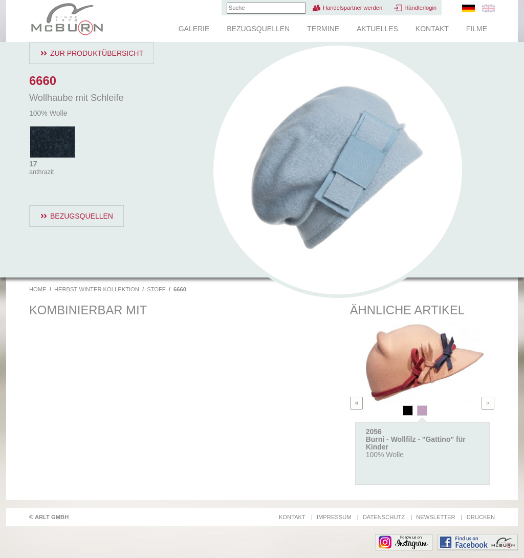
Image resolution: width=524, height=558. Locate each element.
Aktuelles (377, 29)
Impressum (334, 517)
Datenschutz (384, 517)
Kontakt (432, 29)
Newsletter (435, 517)
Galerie (194, 29)
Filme (476, 29)
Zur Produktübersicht (96, 53)
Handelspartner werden (352, 8)
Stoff (156, 289)
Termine (323, 29)
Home (38, 289)
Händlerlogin (420, 8)
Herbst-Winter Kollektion (96, 289)
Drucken (481, 517)
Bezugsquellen (258, 29)
